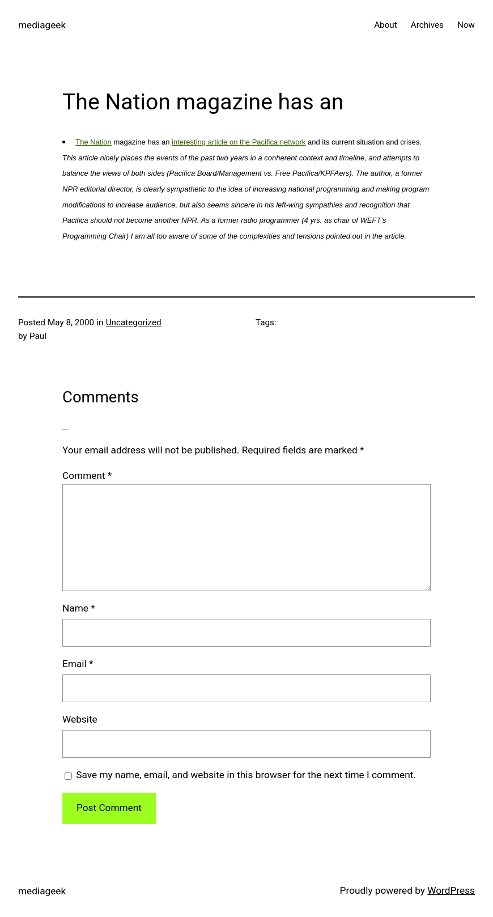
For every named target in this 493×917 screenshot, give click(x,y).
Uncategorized (134, 322)
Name (78, 608)
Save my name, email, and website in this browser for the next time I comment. (246, 774)
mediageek (42, 25)
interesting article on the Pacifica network (238, 142)
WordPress (451, 890)
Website (79, 719)
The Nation (93, 142)
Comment (87, 475)
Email (77, 663)
